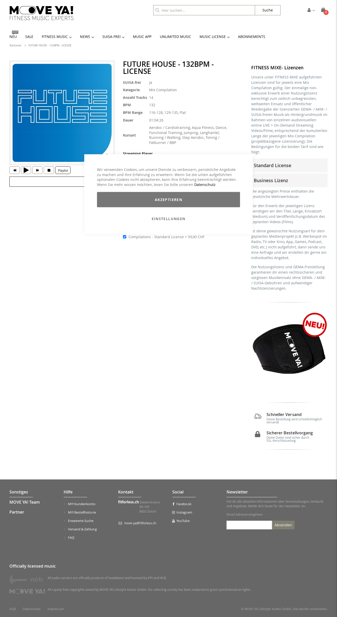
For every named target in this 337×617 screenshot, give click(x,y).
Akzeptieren (168, 199)
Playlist (63, 170)
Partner (16, 512)
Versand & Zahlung (82, 529)
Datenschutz (205, 184)
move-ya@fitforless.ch (140, 523)
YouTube (181, 520)
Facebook (181, 504)
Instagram (182, 512)
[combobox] (204, 10)
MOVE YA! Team (24, 502)
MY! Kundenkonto (82, 504)
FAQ (71, 537)
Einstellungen (169, 218)
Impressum (56, 609)
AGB (12, 609)
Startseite (15, 45)
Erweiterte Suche (81, 520)
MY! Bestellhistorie (82, 512)
